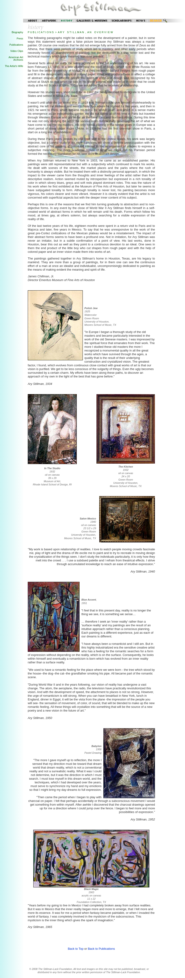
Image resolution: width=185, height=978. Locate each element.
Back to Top (75, 948)
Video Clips (16, 51)
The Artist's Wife (14, 66)
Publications (16, 44)
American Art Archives (16, 58)
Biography (17, 32)
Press (20, 38)
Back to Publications (101, 948)
